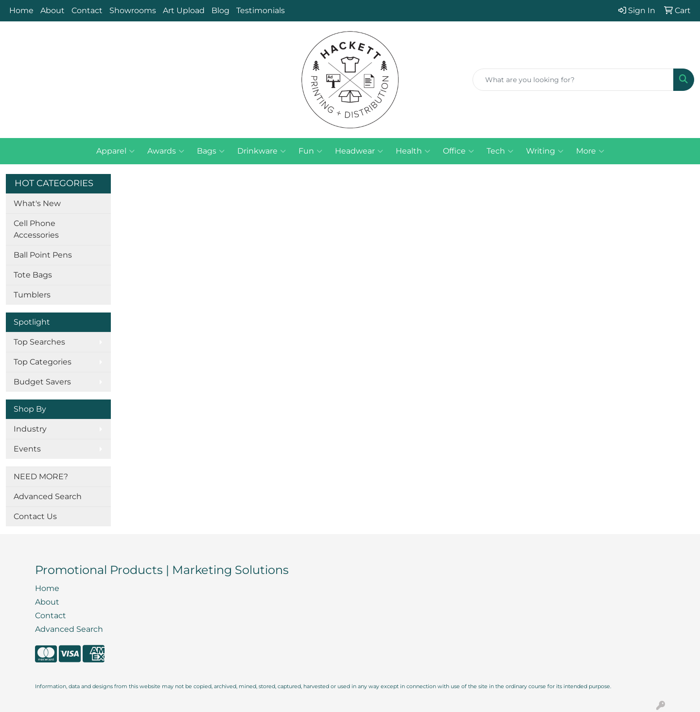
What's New (37, 203)
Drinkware (261, 151)
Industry (30, 429)
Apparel (115, 151)
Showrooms (132, 10)
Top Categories (42, 361)
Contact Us (35, 516)
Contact (87, 10)
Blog (220, 10)
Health (413, 151)
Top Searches (39, 342)
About (52, 10)
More (590, 151)
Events (27, 448)
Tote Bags (33, 274)
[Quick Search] (573, 80)
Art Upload (184, 10)
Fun (310, 151)
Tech (500, 151)
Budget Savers (42, 381)
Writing (544, 151)
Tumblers (32, 294)
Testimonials (260, 10)
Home (21, 10)
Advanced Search (48, 496)
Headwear (359, 151)
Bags (211, 151)
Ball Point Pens (43, 255)
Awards (165, 151)
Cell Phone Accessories (36, 229)
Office (458, 151)
